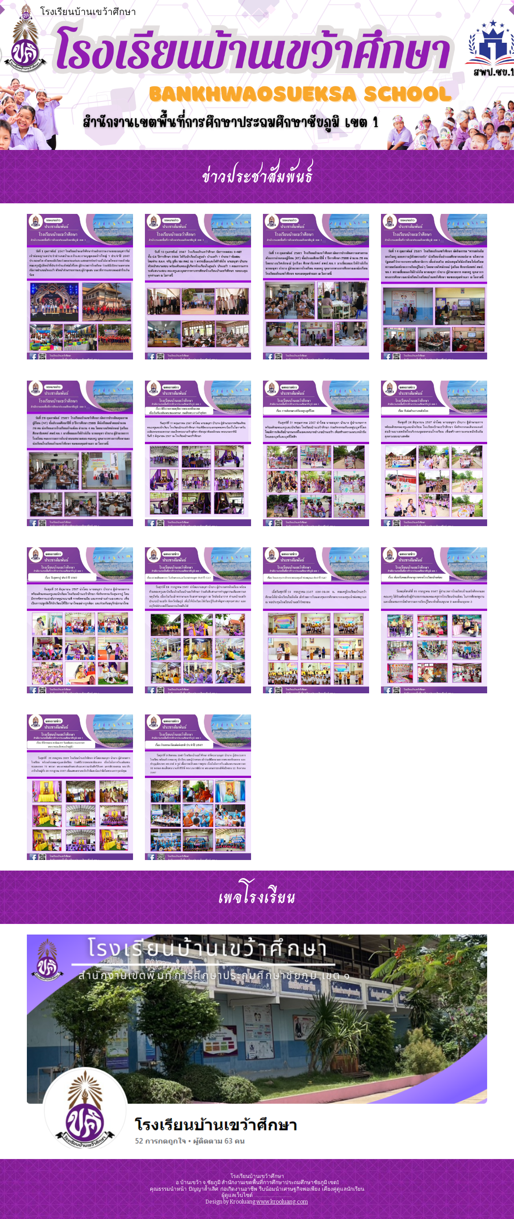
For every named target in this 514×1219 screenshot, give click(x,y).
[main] (256, 177)
